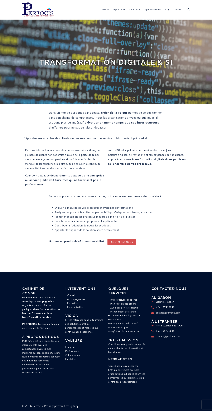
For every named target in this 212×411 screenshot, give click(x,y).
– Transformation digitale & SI (124, 315)
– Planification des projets (122, 303)
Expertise (117, 9)
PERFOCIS (28, 340)
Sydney (73, 406)
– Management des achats (122, 311)
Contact (177, 9)
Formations (134, 9)
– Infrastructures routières (122, 299)
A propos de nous (152, 9)
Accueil (105, 9)
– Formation (114, 319)
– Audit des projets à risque (123, 307)
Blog (167, 9)
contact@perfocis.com (168, 312)
